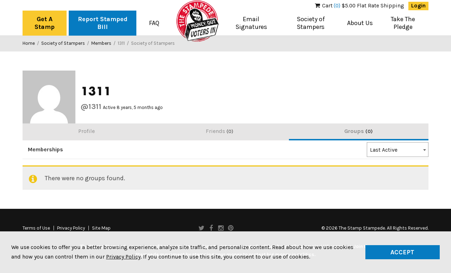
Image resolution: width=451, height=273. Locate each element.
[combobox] (397, 149)
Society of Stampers (311, 23)
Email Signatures (251, 23)
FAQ (154, 23)
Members (101, 43)
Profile (86, 131)
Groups (358, 131)
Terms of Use (36, 228)
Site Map (101, 228)
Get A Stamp (45, 23)
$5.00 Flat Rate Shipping (359, 5)
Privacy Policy (71, 228)
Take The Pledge (403, 23)
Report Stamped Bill (103, 23)
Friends (219, 131)
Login (418, 5)
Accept (402, 252)
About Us (360, 23)
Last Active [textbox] (383, 150)
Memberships (45, 149)
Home (29, 43)
